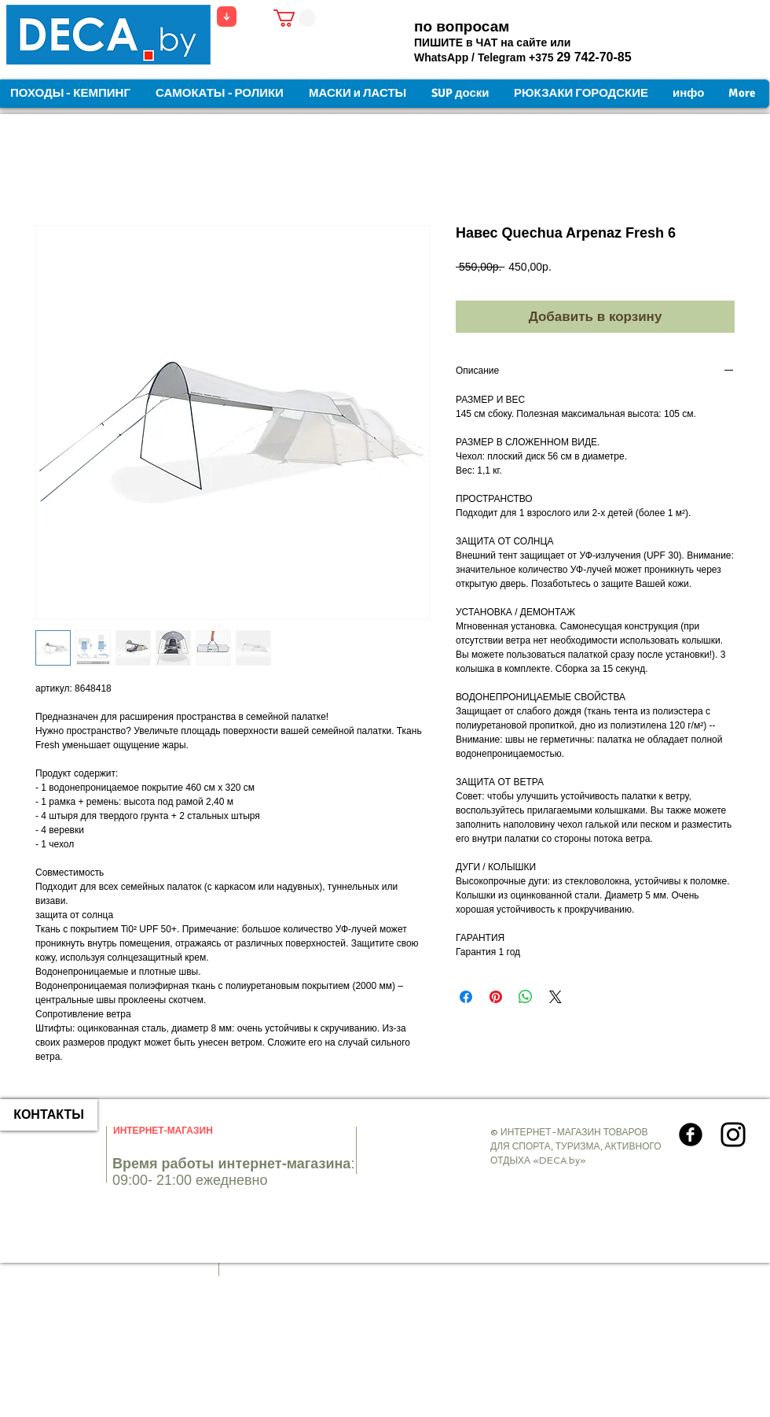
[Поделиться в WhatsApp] (525, 996)
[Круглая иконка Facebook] (690, 1134)
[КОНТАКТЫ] (48, 1115)
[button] (294, 18)
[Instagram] (733, 1134)
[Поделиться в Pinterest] (495, 996)
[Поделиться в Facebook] (465, 996)
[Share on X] (555, 996)
